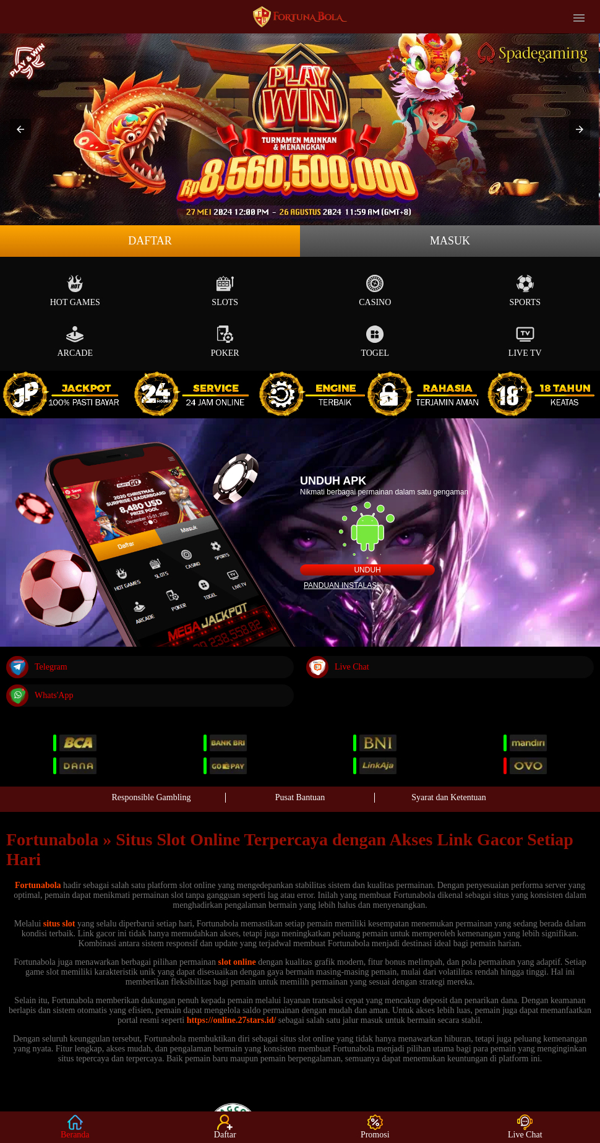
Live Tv (525, 341)
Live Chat (337, 667)
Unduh (367, 570)
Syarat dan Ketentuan (448, 797)
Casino (375, 290)
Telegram (36, 667)
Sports (525, 290)
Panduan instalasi (341, 585)
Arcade (75, 341)
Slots (225, 290)
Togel (375, 341)
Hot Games (75, 290)
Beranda (75, 1127)
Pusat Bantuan (300, 797)
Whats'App (39, 695)
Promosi (375, 1127)
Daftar (150, 241)
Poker (225, 341)
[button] (20, 129)
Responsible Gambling (151, 797)
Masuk (450, 241)
